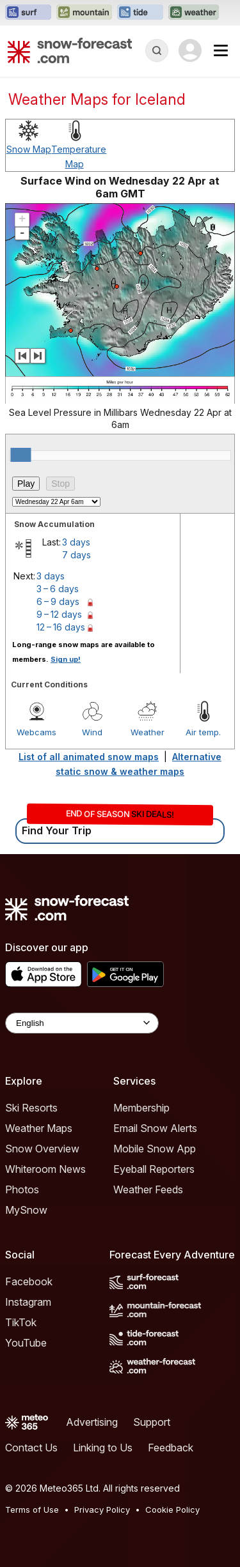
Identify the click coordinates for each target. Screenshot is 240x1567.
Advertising (92, 1422)
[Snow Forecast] (70, 50)
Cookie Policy (172, 1509)
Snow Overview (42, 1148)
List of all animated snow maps (89, 756)
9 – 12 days (59, 614)
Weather (147, 732)
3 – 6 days (57, 588)
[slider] (20, 455)
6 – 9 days (57, 601)
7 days (76, 554)
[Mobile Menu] (220, 50)
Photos (22, 1189)
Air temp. (203, 732)
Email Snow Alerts (155, 1128)
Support (151, 1422)
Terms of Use (32, 1509)
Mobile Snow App (154, 1148)
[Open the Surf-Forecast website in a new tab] (28, 12)
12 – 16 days (60, 627)
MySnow (26, 1210)
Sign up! (66, 659)
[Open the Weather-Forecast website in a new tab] (193, 12)
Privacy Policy (102, 1509)
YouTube (26, 1342)
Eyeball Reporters (154, 1169)
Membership (141, 1107)
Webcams (36, 732)
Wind (92, 732)
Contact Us (31, 1447)
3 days (76, 542)
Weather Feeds (148, 1189)
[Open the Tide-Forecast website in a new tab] (140, 12)
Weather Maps (38, 1128)
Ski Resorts (31, 1107)
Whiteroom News (45, 1169)
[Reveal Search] (156, 50)
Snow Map (28, 149)
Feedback (170, 1447)
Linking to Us (102, 1447)
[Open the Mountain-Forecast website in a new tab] (84, 12)
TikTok (20, 1322)
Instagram (28, 1302)
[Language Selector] (82, 1023)
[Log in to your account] (190, 50)
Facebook (28, 1281)
